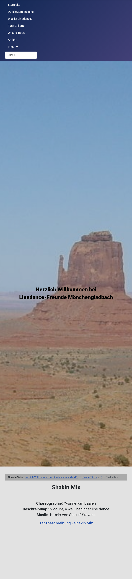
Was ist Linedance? (20, 18)
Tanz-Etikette (16, 25)
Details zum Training (21, 11)
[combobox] (21, 55)
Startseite (14, 4)
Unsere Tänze (16, 32)
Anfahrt (12, 39)
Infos (11, 46)
